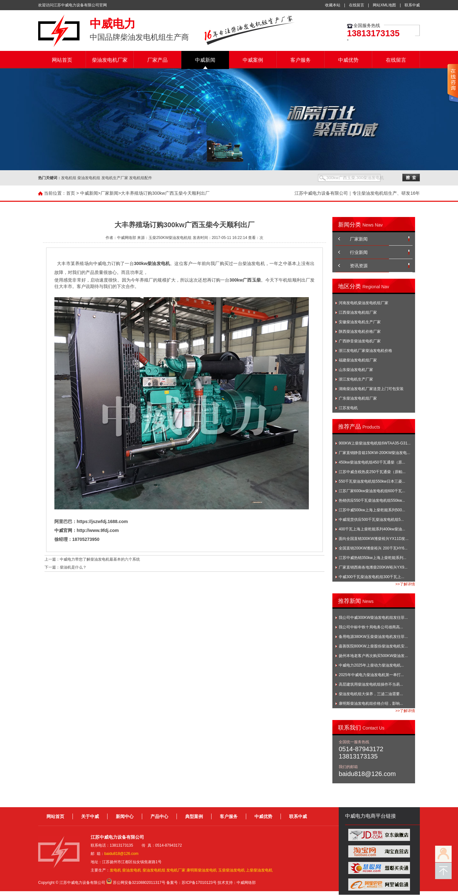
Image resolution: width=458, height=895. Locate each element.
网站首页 (62, 60)
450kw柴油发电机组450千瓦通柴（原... (372, 462)
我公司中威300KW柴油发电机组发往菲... (373, 617)
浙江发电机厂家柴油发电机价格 (365, 350)
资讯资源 (359, 265)
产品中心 (159, 816)
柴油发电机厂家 (110, 60)
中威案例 (253, 60)
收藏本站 (332, 5)
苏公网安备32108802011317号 (139, 882)
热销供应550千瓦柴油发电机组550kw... (372, 500)
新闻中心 (125, 816)
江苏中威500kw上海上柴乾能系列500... (372, 510)
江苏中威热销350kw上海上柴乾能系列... (372, 558)
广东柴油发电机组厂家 (358, 398)
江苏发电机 (348, 408)
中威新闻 (205, 60)
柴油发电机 (131, 870)
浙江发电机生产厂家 (356, 379)
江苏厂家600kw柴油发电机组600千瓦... (372, 491)
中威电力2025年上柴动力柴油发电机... (371, 665)
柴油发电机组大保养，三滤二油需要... (371, 694)
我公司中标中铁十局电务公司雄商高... (371, 627)
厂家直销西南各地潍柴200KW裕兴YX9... (373, 567)
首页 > (72, 193)
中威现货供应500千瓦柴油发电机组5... (371, 519)
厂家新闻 (109, 193)
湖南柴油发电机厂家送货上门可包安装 (371, 389)
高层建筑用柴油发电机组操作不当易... (371, 684)
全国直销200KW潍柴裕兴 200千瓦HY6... (373, 548)
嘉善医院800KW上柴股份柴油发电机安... (373, 646)
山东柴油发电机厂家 (356, 369)
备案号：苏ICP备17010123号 (191, 882)
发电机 (115, 870)
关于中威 (90, 816)
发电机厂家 (175, 870)
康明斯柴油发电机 (201, 870)
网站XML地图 (384, 5)
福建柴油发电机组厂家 (358, 360)
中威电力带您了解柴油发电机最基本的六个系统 (100, 559)
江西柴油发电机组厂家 (358, 312)
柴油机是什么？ (73, 567)
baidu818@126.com (121, 853)
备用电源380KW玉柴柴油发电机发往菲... (373, 636)
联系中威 (412, 5)
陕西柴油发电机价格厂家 (360, 331)
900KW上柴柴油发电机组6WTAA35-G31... (375, 443)
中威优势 (348, 60)
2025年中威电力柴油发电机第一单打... (371, 675)
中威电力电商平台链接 (370, 816)
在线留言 (356, 5)
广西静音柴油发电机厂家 (360, 341)
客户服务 (300, 60)
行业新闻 (359, 252)
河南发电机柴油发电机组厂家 (363, 303)
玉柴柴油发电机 (231, 870)
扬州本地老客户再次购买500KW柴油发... (373, 656)
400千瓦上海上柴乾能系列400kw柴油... (372, 529)
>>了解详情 (405, 584)
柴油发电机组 (153, 870)
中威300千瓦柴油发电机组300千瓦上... (371, 577)
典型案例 (194, 816)
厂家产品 (157, 60)
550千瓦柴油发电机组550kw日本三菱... (372, 481)
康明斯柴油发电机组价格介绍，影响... (371, 703)
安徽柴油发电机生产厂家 (360, 322)
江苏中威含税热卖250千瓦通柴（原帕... (372, 472)
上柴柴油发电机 (259, 870)
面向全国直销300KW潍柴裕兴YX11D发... (373, 538)
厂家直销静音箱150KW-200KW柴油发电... (374, 453)
